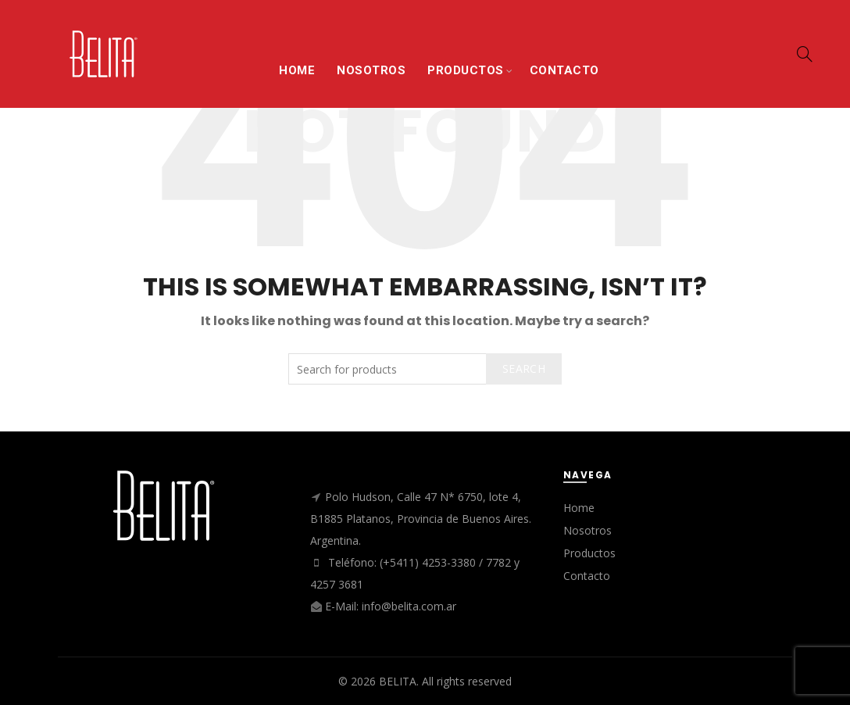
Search (523, 368)
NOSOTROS (371, 70)
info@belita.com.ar (409, 606)
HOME (297, 70)
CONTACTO (564, 70)
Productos (589, 553)
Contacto (586, 575)
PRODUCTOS (465, 70)
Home (579, 507)
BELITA (397, 681)
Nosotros (587, 530)
